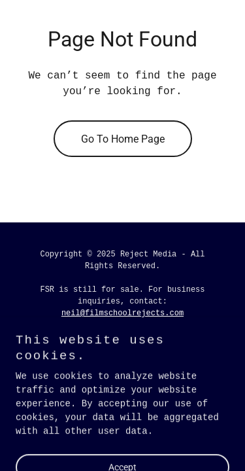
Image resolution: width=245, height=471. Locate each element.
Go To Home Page (123, 139)
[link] (84, 343)
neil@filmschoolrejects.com (122, 313)
